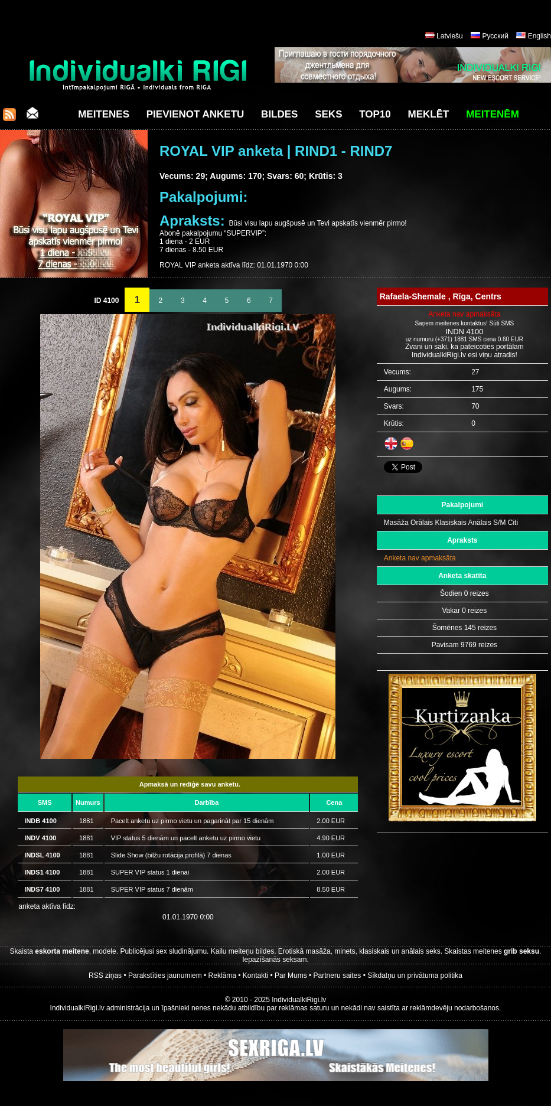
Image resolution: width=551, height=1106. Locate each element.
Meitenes (103, 114)
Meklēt (428, 114)
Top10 (375, 114)
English (539, 36)
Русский (495, 36)
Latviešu (449, 36)
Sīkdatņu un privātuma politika (414, 975)
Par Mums (291, 975)
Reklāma (222, 975)
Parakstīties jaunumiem (165, 975)
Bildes (279, 114)
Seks (328, 114)
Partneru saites (337, 975)
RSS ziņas (105, 975)
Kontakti (255, 975)
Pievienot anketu (195, 114)
